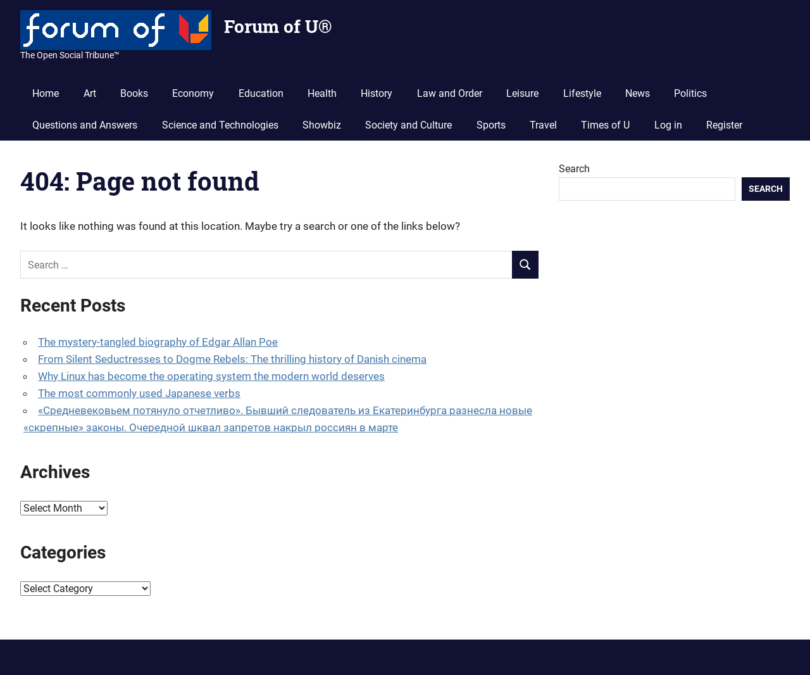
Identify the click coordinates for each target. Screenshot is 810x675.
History (376, 93)
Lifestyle (582, 93)
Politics (690, 93)
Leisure (522, 93)
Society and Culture (408, 125)
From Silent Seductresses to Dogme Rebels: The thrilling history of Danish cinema (232, 359)
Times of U (605, 125)
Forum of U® (278, 26)
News (637, 93)
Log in (668, 125)
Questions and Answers (84, 125)
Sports (491, 125)
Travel (543, 125)
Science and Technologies (220, 125)
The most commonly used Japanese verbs (139, 393)
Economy (193, 93)
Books (134, 93)
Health (322, 93)
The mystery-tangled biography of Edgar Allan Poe (158, 342)
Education (261, 93)
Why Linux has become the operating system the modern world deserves (211, 376)
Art (90, 93)
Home (45, 93)
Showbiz (321, 125)
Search (574, 169)
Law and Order (449, 93)
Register (724, 125)
